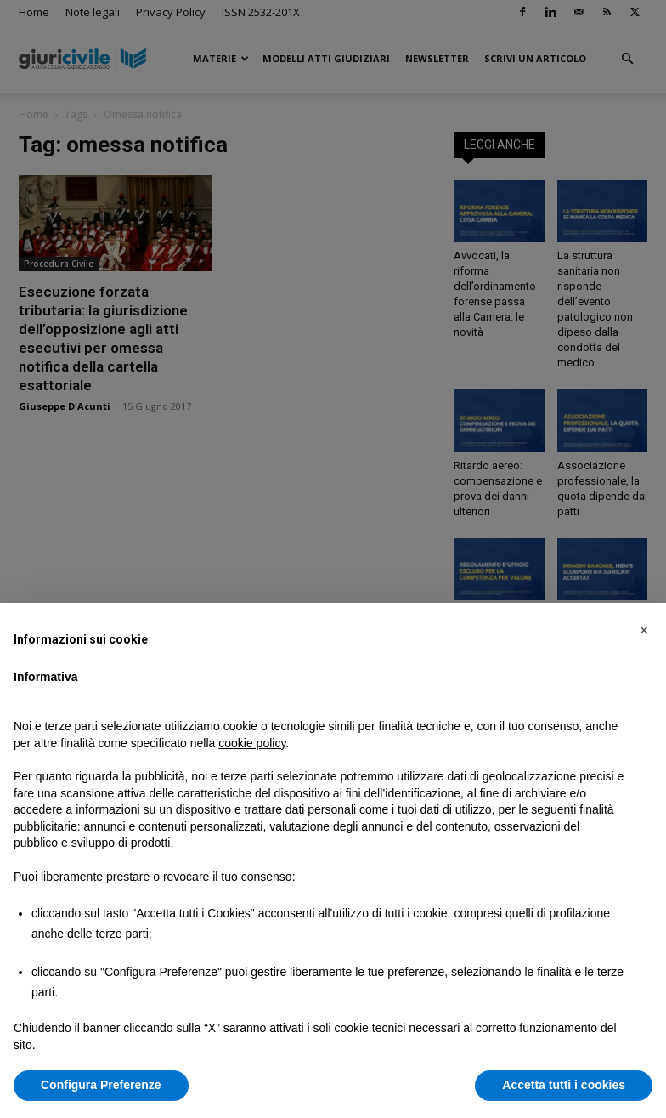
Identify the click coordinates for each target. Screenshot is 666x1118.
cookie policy (251, 743)
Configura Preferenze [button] (101, 1085)
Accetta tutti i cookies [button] (563, 1085)
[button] (644, 630)
